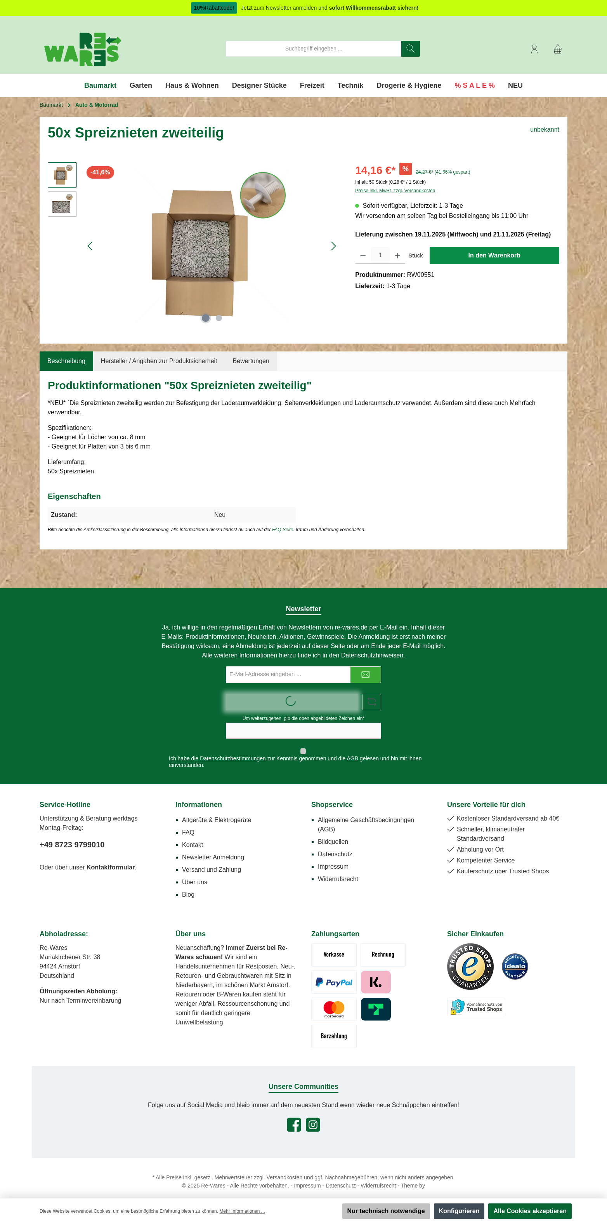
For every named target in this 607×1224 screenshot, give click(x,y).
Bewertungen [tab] (251, 361)
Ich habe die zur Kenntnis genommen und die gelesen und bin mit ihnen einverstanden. (295, 754)
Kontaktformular (111, 860)
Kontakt (192, 837)
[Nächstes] (333, 246)
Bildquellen (333, 834)
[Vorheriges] (90, 246)
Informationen (198, 797)
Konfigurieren (459, 1211)
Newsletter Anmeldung (213, 850)
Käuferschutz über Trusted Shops (503, 864)
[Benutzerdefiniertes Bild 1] (470, 959)
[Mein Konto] (534, 49)
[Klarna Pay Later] (376, 974)
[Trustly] (376, 1002)
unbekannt (544, 129)
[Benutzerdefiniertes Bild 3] (476, 999)
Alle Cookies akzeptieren (530, 1211)
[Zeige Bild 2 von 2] (219, 318)
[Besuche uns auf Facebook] (294, 1117)
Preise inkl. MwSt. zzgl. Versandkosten (395, 190)
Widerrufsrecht (338, 871)
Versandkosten (285, 1170)
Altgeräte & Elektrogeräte (216, 812)
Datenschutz (335, 846)
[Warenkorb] (557, 49)
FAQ (188, 825)
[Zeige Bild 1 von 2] (206, 318)
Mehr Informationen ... (242, 1211)
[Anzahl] (380, 255)
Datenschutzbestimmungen (233, 751)
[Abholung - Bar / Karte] (334, 1029)
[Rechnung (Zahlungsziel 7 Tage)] (383, 947)
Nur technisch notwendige (386, 1211)
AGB (352, 751)
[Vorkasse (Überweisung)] (334, 947)
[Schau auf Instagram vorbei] (313, 1117)
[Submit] (365, 674)
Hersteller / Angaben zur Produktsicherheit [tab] (159, 361)
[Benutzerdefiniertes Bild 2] (515, 959)
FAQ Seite (282, 529)
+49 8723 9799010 (72, 837)
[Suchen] (410, 49)
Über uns (194, 874)
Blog (188, 887)
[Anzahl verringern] (363, 255)
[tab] (66, 361)
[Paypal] (334, 974)
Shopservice (332, 797)
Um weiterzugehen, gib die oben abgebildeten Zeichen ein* (303, 718)
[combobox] (314, 49)
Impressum (333, 859)
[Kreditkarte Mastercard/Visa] (334, 1002)
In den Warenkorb (494, 255)
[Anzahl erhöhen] (398, 255)
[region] (193, 245)
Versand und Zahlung (211, 862)
